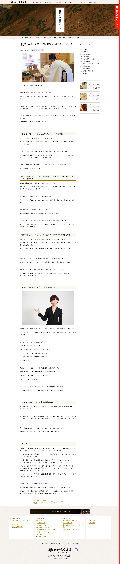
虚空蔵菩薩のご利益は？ (19, 525)
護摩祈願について (67, 518)
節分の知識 (84, 51)
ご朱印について (41, 525)
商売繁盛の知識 (85, 61)
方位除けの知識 (85, 68)
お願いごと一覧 (67, 523)
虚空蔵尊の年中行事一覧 (70, 521)
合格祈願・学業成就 (87, 71)
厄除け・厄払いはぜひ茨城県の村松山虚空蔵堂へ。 (35, 483)
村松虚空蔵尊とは (15, 518)
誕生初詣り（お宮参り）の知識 (90, 63)
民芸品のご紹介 (41, 534)
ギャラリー (90, 518)
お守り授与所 (41, 523)
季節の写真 (92, 523)
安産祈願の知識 (85, 66)
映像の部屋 (92, 521)
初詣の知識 (84, 49)
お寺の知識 (84, 73)
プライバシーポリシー (74, 543)
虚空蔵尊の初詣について (44, 527)
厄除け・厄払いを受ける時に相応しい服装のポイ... (94, 88)
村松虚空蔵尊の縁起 (17, 527)
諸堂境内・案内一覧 (43, 532)
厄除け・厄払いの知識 (41, 37)
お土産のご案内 (41, 537)
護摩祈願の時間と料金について (72, 529)
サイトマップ (62, 543)
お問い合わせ (53, 543)
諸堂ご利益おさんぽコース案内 (46, 530)
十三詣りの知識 (85, 54)
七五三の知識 (85, 56)
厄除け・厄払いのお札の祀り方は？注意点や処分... (94, 99)
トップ (21, 37)
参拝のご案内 (40, 518)
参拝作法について (42, 521)
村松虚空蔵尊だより (30, 37)
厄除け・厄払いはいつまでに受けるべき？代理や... (94, 110)
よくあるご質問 (44, 543)
